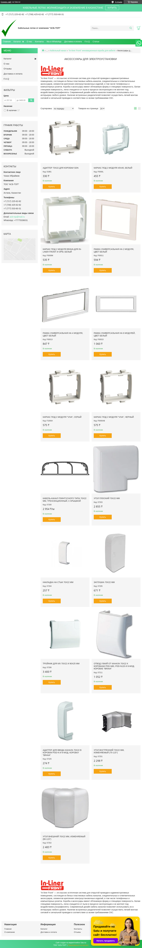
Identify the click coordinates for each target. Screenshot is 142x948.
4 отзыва (118, 2)
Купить (52, 186)
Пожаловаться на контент (78, 945)
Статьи (96, 41)
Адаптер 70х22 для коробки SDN (60, 168)
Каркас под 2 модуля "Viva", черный (114, 417)
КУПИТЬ (112, 8)
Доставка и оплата (73, 41)
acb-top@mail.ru (17, 217)
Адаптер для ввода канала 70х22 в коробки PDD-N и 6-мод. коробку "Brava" (62, 752)
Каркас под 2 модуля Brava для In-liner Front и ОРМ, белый (62, 250)
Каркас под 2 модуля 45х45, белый (113, 168)
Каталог (17, 41)
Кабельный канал (58, 50)
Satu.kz (83, 943)
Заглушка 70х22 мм (104, 582)
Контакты (39, 41)
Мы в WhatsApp (54, 41)
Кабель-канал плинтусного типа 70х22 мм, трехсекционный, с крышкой (64, 499)
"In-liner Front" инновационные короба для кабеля (92, 50)
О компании (9, 932)
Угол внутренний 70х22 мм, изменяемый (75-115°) (109, 751)
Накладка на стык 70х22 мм (58, 582)
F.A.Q (87, 41)
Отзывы (8, 68)
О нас (29, 41)
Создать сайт (6, 2)
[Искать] (130, 28)
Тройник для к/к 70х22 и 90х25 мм (61, 663)
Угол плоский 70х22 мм (107, 498)
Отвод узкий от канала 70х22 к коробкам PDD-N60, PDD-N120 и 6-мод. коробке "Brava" (114, 666)
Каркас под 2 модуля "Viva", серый (62, 417)
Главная (7, 41)
